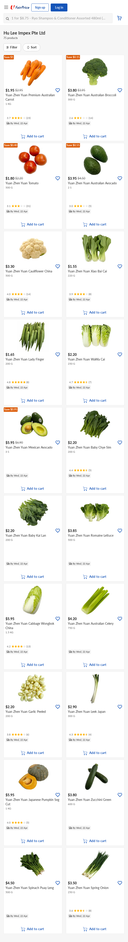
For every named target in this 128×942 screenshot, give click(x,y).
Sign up (40, 7)
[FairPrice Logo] (20, 7)
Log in (59, 7)
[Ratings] (19, 118)
